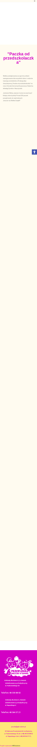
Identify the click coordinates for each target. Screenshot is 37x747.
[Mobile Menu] (34, 1)
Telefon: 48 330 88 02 (11, 693)
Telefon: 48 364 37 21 (11, 712)
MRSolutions (16, 746)
